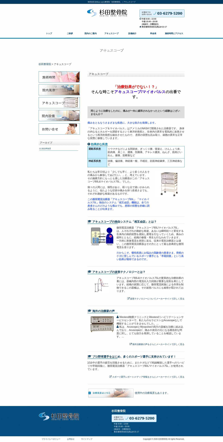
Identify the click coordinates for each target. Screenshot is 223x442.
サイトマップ (86, 439)
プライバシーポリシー (51, 439)
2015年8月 (46, 148)
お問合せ (70, 439)
